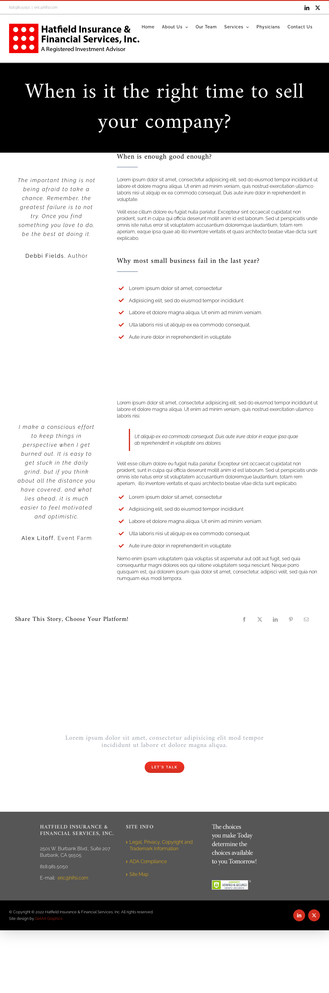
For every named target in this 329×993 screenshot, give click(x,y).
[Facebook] (244, 619)
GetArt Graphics (48, 918)
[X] (260, 619)
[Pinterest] (291, 619)
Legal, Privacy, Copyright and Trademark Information (161, 845)
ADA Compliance (148, 861)
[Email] (306, 619)
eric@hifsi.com (46, 7)
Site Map (139, 874)
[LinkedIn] (275, 619)
